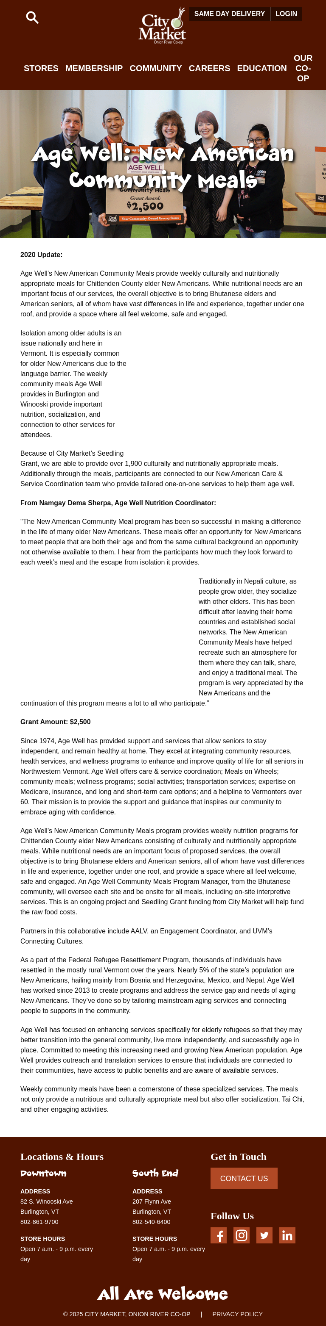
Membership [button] (94, 68)
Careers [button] (209, 68)
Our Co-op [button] (303, 68)
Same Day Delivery (229, 13)
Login (286, 13)
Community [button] (155, 68)
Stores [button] (41, 68)
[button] (32, 17)
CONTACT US (244, 1178)
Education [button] (262, 68)
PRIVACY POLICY (237, 1314)
